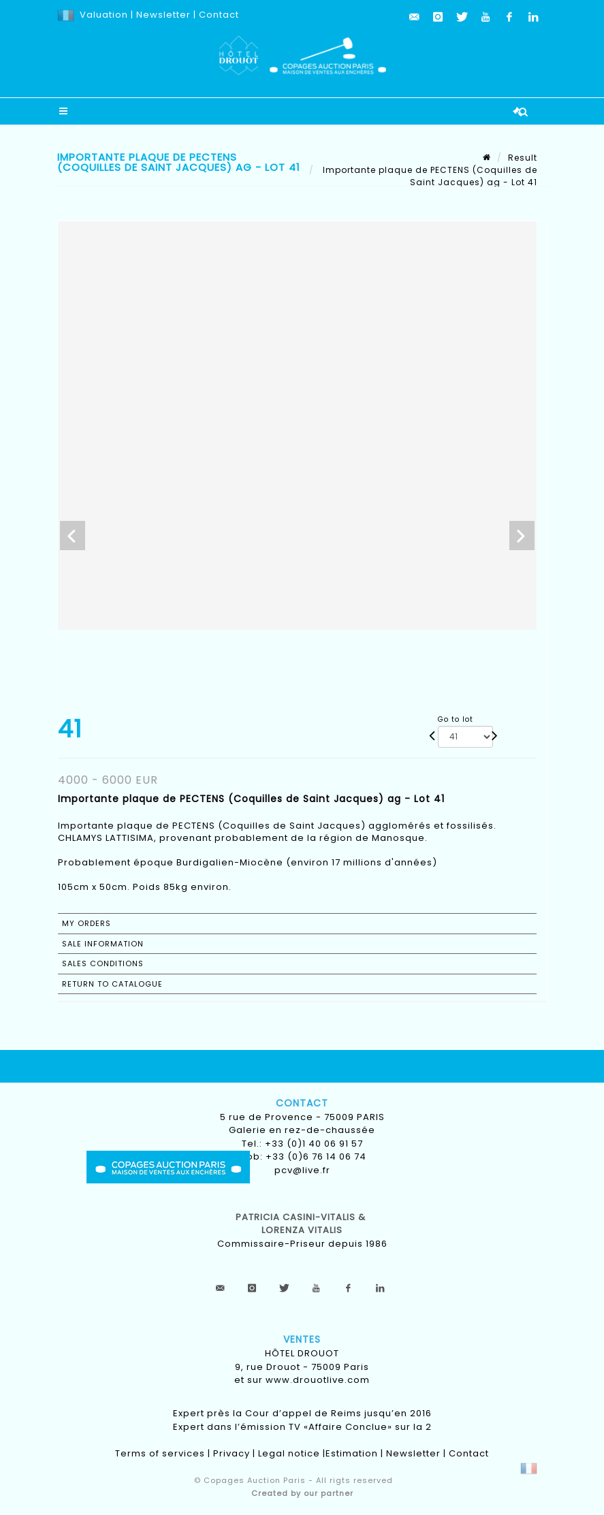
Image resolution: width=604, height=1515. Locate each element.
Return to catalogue (112, 983)
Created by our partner (302, 1493)
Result (522, 157)
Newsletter (162, 14)
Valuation (104, 14)
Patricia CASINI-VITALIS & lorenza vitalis (302, 1224)
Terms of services (160, 1453)
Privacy (231, 1453)
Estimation (351, 1453)
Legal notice (289, 1453)
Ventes (302, 1339)
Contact (219, 14)
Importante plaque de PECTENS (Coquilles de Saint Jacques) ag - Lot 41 (428, 176)
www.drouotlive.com (318, 1379)
